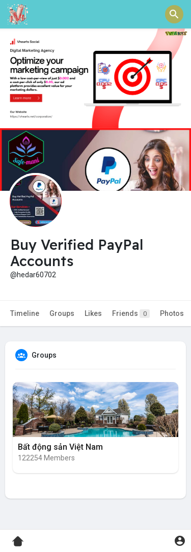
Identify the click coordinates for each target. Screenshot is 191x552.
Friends (131, 313)
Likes (93, 313)
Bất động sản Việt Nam (60, 447)
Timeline (24, 313)
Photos (172, 313)
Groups (61, 313)
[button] (174, 14)
